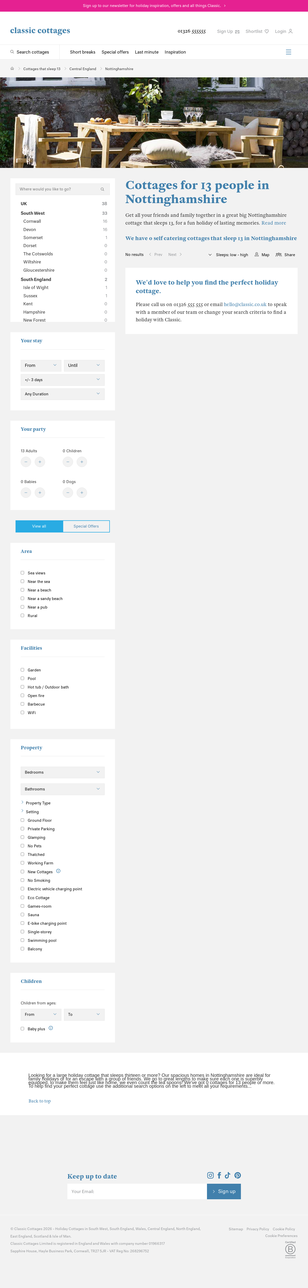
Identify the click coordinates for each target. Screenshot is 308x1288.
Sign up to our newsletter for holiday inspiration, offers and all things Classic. (152, 5)
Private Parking (38, 829)
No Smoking (35, 880)
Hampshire (65, 312)
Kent (65, 303)
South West (64, 213)
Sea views (33, 573)
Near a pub (34, 607)
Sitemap (236, 1229)
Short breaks (82, 52)
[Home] (12, 68)
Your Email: (82, 1191)
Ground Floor (36, 820)
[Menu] (288, 52)
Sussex (65, 295)
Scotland (41, 1236)
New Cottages (41, 871)
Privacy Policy (258, 1229)
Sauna (30, 915)
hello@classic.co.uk (245, 304)
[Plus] (40, 462)
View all (39, 526)
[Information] (58, 871)
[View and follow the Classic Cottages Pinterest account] (237, 1177)
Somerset (65, 237)
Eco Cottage (35, 897)
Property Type (38, 803)
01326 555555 (192, 31)
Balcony (31, 949)
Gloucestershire (65, 270)
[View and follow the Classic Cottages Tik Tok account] (228, 1177)
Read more (273, 223)
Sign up (227, 1191)
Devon (65, 229)
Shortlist (257, 31)
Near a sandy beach (42, 598)
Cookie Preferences (281, 1236)
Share (289, 255)
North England (188, 1229)
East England (21, 1236)
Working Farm (37, 863)
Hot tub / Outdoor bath (45, 687)
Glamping (33, 837)
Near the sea (35, 581)
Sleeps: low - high (231, 255)
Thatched (33, 854)
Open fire (32, 695)
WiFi (28, 712)
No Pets (31, 846)
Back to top (39, 1101)
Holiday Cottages (69, 1229)
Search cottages (33, 52)
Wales (140, 1229)
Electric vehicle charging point (51, 889)
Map (265, 255)
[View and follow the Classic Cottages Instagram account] (210, 1177)
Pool (28, 678)
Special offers (115, 52)
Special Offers (86, 526)
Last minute (147, 52)
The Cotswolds (65, 253)
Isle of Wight (65, 287)
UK (64, 203)
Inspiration (175, 52)
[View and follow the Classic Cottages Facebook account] (219, 1177)
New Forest (65, 320)
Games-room (36, 906)
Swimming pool (38, 940)
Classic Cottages (28, 1229)
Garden (31, 670)
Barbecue (33, 704)
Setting (32, 812)
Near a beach (36, 590)
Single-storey (36, 932)
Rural (29, 615)
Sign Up (228, 31)
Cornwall (65, 221)
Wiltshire (65, 261)
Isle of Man (61, 1236)
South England (64, 279)
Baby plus (33, 1029)
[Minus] (26, 462)
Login (283, 31)
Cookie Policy (284, 1229)
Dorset (65, 245)
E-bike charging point (44, 923)
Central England (161, 1229)
